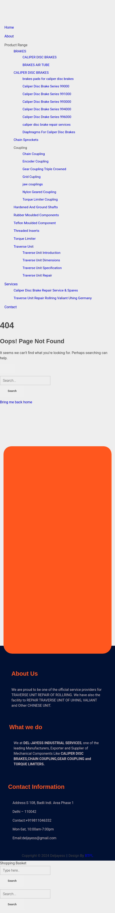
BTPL (89, 856)
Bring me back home (16, 402)
